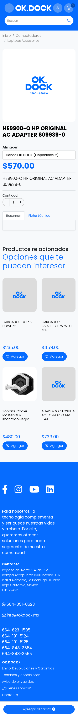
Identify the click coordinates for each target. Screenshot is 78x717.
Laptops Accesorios (23, 40)
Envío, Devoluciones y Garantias (28, 668)
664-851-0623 (18, 604)
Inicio (6, 35)
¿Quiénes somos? (16, 688)
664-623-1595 (16, 630)
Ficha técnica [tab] (39, 215)
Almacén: (10, 147)
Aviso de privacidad (18, 681)
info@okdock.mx (20, 615)
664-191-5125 (15, 642)
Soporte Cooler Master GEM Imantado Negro (15, 415)
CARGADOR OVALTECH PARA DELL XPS (58, 326)
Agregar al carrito (39, 709)
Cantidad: (10, 195)
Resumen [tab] (13, 215)
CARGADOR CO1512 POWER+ (17, 324)
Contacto (10, 694)
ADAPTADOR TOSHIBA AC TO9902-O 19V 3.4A (58, 415)
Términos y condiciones (21, 675)
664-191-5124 (15, 636)
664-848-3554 (17, 648)
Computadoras (28, 35)
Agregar (15, 356)
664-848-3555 (17, 654)
